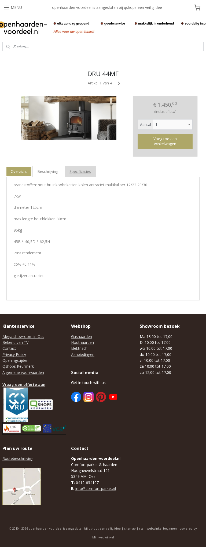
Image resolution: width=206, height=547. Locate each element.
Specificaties (80, 171)
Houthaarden (82, 342)
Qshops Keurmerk (18, 366)
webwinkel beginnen (162, 528)
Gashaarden (81, 336)
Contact (9, 348)
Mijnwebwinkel (103, 537)
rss (141, 528)
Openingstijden (15, 360)
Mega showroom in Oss (23, 336)
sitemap (130, 528)
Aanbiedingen (82, 354)
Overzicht (19, 171)
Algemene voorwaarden (23, 372)
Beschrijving (47, 171)
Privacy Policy (14, 354)
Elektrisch (79, 348)
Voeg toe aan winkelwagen (165, 141)
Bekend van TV (15, 342)
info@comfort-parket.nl (95, 488)
